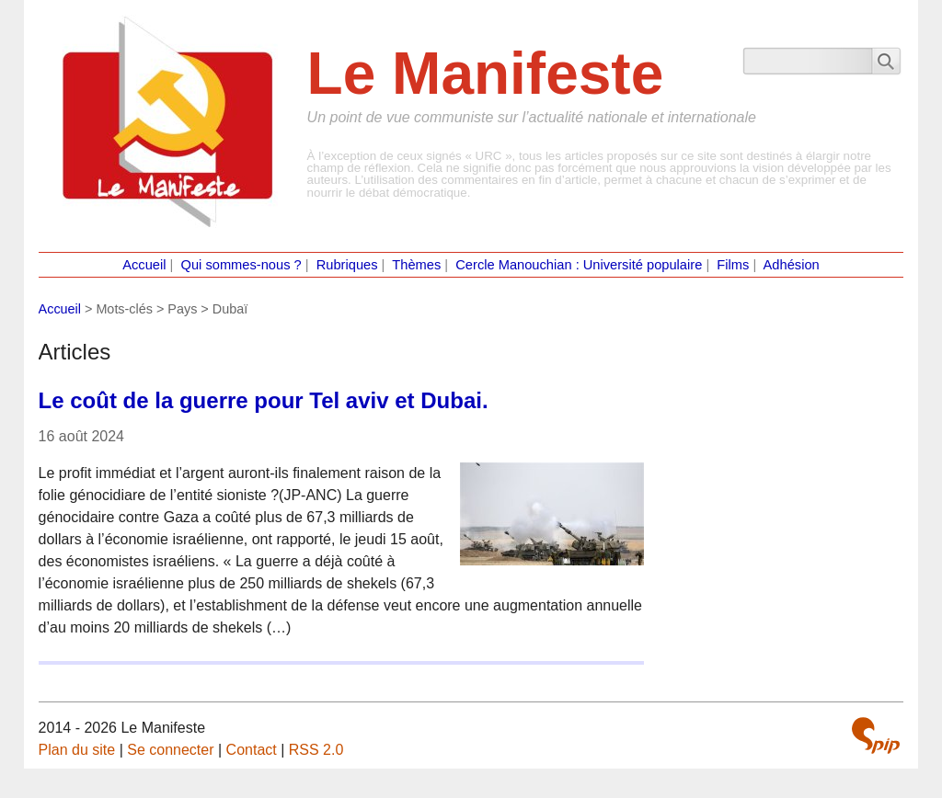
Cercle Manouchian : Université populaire (578, 264)
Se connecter (170, 750)
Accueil (144, 264)
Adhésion (792, 264)
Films (733, 264)
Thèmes (416, 264)
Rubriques (347, 264)
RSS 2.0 (316, 750)
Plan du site (77, 750)
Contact (251, 750)
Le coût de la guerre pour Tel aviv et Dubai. (263, 400)
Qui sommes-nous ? (241, 264)
